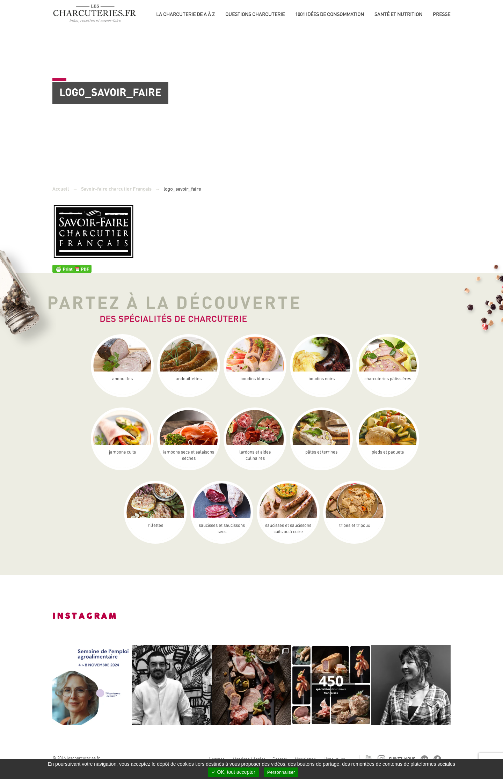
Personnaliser (281, 772)
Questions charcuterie (255, 14)
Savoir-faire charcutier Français (116, 189)
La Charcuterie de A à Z (185, 14)
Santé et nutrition (398, 14)
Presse (441, 14)
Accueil (60, 189)
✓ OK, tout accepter (233, 772)
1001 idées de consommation (329, 14)
